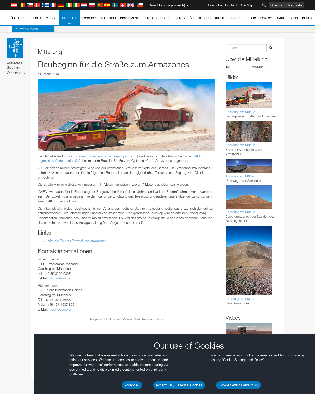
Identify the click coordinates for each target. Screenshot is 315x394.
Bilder (36, 18)
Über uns (18, 18)
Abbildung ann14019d (240, 212)
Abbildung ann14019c (240, 176)
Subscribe (214, 5)
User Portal (294, 5)
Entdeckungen (157, 18)
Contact (231, 5)
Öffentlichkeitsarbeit (207, 18)
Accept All (131, 385)
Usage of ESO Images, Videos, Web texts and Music (127, 319)
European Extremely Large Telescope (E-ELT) (105, 156)
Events (179, 18)
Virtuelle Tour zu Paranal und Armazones (77, 241)
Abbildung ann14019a (240, 112)
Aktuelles (69, 21)
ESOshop (89, 18)
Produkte (237, 18)
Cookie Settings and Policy (239, 385)
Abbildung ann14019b (240, 145)
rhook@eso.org (60, 309)
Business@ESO (261, 18)
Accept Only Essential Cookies (179, 385)
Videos (51, 18)
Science (276, 5)
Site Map (246, 5)
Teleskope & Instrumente (120, 18)
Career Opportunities (294, 18)
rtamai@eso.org (60, 278)
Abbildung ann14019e (240, 299)
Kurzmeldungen (22, 29)
